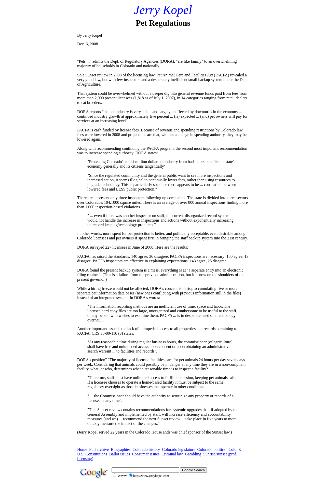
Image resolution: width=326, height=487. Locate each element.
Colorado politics (211, 449)
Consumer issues (145, 454)
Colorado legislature (178, 449)
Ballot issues (119, 454)
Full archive (99, 449)
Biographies (120, 449)
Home (82, 449)
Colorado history (146, 449)
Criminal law (172, 454)
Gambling (193, 454)
